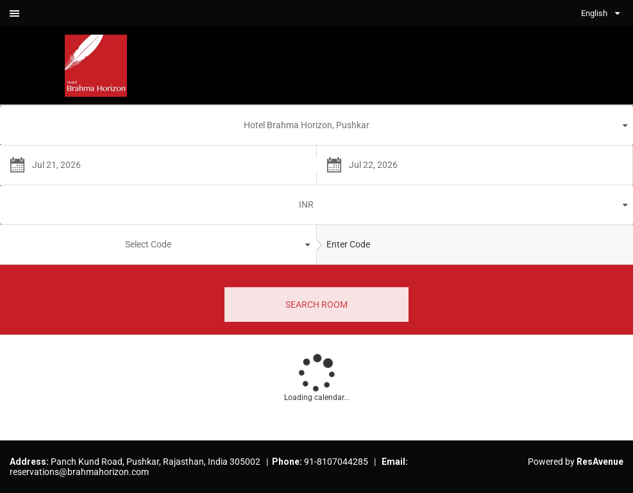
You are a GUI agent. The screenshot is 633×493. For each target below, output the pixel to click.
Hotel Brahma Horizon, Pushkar (306, 125)
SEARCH (316, 304)
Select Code (148, 244)
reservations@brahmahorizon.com (79, 472)
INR (306, 204)
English (594, 13)
